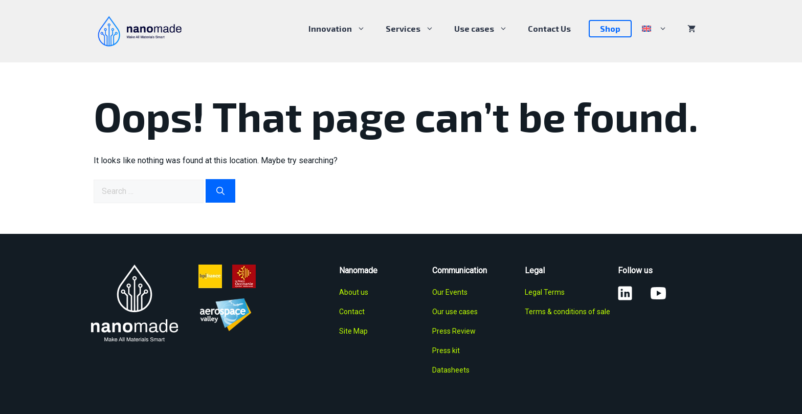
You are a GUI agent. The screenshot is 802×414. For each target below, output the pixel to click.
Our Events (449, 292)
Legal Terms (545, 292)
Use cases (486, 28)
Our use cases (455, 312)
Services (415, 28)
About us (353, 292)
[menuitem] (654, 28)
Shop (610, 28)
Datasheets (451, 370)
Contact (352, 312)
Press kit (446, 350)
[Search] (220, 191)
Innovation (341, 28)
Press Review (454, 331)
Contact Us (549, 28)
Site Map (353, 331)
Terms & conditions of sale (567, 312)
